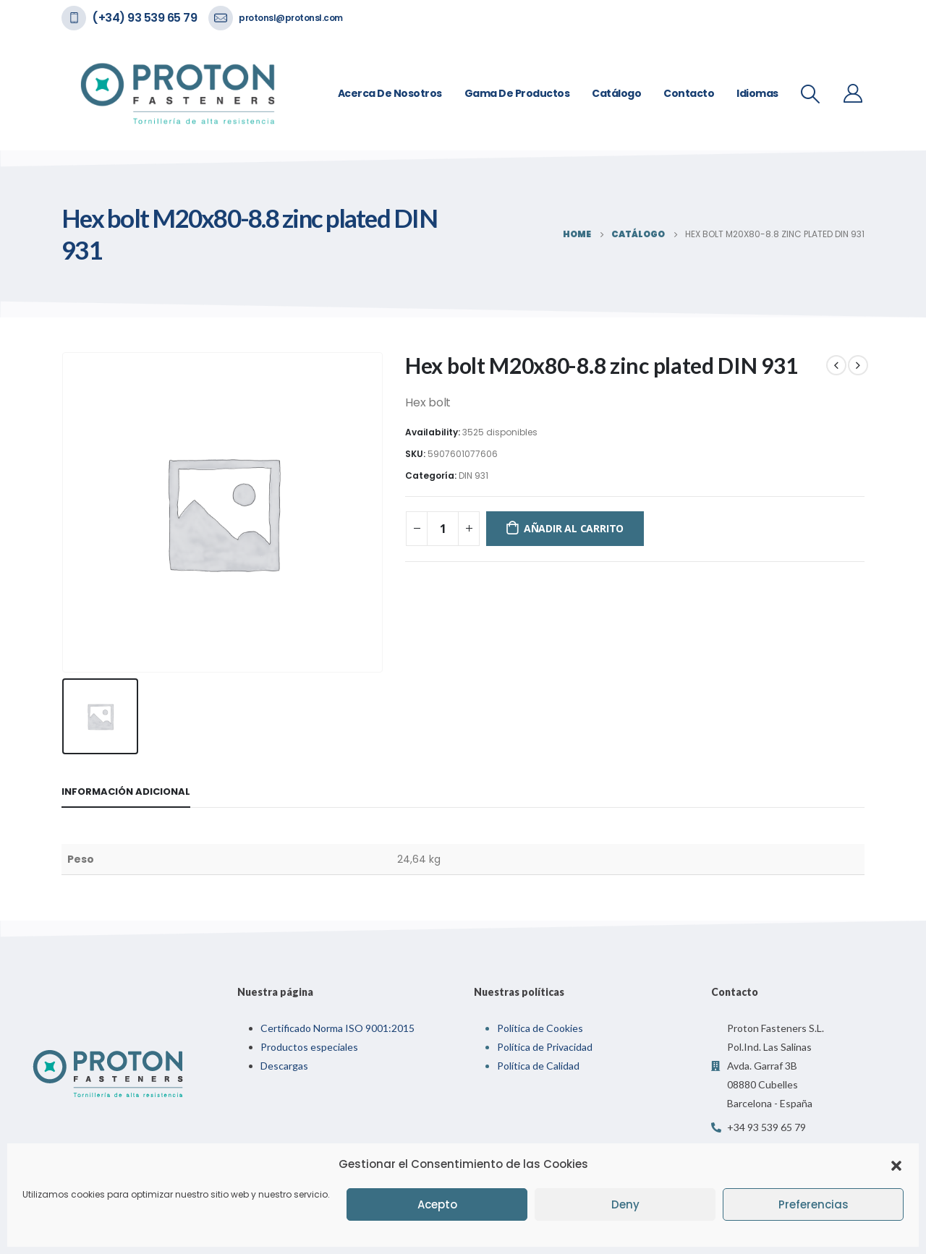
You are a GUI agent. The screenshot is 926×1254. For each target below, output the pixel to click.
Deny (625, 1204)
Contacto (688, 93)
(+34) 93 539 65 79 (144, 17)
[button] (896, 1164)
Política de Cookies (540, 1028)
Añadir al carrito (574, 528)
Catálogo (616, 93)
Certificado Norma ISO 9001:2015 (337, 1028)
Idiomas (757, 93)
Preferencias (813, 1204)
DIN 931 (473, 475)
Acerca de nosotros (390, 93)
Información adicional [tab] (125, 791)
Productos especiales (309, 1047)
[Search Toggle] (810, 94)
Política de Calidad (538, 1065)
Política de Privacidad (544, 1047)
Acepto (437, 1204)
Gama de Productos (517, 93)
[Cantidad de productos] (443, 528)
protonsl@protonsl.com (291, 18)
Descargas (284, 1065)
